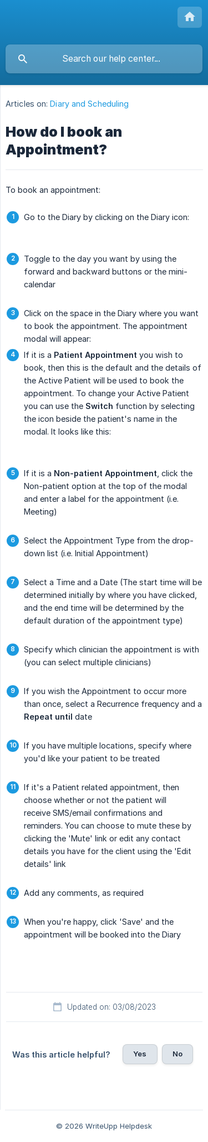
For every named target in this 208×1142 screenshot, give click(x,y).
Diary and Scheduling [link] (89, 103)
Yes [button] (139, 1053)
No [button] (177, 1053)
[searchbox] (104, 58)
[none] (189, 17)
